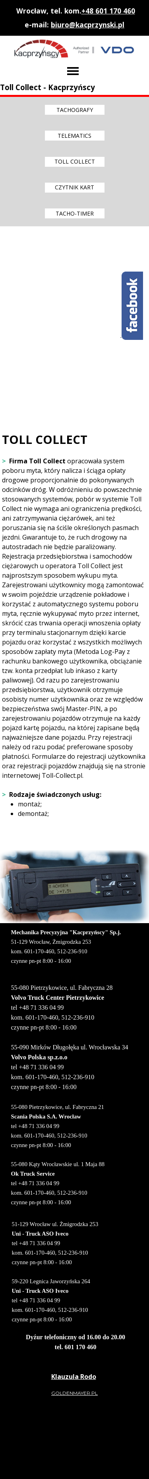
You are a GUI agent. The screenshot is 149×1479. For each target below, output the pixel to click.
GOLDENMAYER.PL (74, 1393)
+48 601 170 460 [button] (108, 10)
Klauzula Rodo (73, 1376)
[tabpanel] (74, 18)
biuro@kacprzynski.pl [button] (87, 24)
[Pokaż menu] (73, 71)
